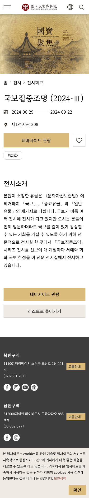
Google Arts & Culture (34, 387)
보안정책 (60, 478)
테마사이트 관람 (36, 140)
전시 (17, 82)
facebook (7, 387)
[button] (70, 7)
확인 (77, 490)
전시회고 (35, 82)
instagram (16, 387)
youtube (25, 387)
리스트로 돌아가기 (44, 311)
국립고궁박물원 (39, 7)
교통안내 (74, 366)
